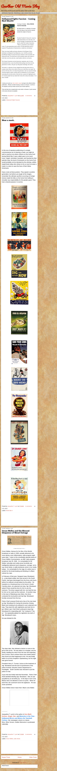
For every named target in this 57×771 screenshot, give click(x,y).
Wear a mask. (8, 120)
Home (19, 757)
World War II (9, 510)
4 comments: (28, 506)
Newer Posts (6, 757)
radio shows (17, 738)
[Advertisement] (19, 108)
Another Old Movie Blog (20, 6)
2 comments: (28, 95)
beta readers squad (17, 83)
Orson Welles (9, 738)
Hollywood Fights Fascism (13, 100)
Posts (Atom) (22, 762)
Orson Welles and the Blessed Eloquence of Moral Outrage (15, 532)
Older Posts (33, 757)
